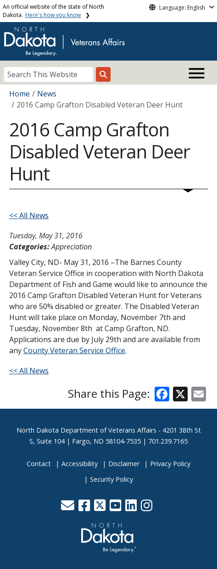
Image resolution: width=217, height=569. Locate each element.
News (46, 94)
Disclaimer (123, 463)
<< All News (29, 215)
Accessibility (79, 463)
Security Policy (111, 479)
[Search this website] (103, 74)
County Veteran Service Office (74, 350)
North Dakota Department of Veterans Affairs (86, 430)
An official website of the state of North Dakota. (53, 11)
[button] (68, 507)
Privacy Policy (170, 463)
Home (19, 94)
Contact (39, 463)
